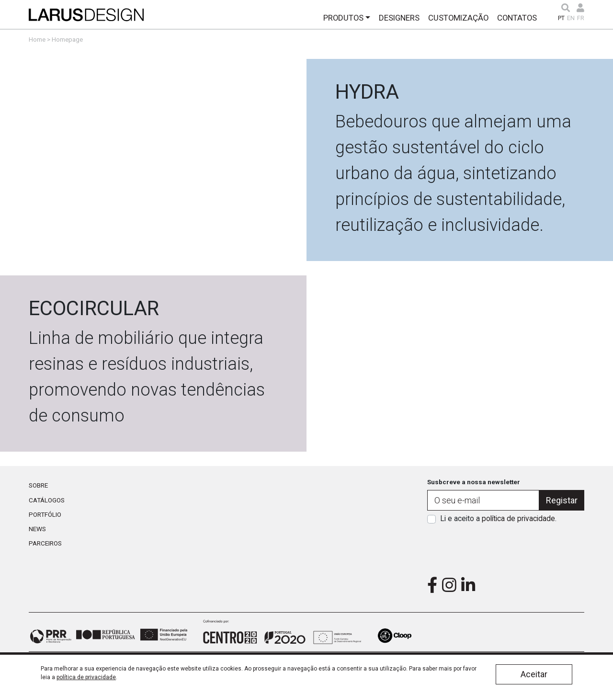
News (37, 529)
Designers (399, 18)
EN (571, 18)
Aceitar (534, 674)
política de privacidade (518, 518)
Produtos (343, 18)
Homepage (67, 39)
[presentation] (506, 547)
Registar (562, 500)
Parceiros (45, 543)
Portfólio (45, 514)
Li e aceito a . (498, 518)
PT (561, 18)
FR (580, 18)
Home (37, 39)
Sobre (38, 485)
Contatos (517, 18)
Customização (458, 18)
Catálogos (47, 500)
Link (306, 160)
